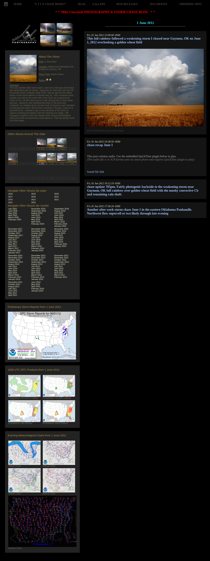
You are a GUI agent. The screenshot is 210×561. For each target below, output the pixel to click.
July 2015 (58, 235)
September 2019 (38, 211)
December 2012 (61, 255)
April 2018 (58, 219)
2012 (56, 199)
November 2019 (38, 209)
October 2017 (14, 233)
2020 (10, 194)
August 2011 (13, 286)
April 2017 (12, 246)
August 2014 (13, 264)
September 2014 (15, 262)
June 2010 (35, 282)
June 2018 (58, 215)
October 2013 (37, 260)
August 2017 (13, 237)
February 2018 (60, 224)
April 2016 (35, 244)
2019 (33, 194)
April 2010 (35, 286)
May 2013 (35, 271)
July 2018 (58, 213)
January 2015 (60, 246)
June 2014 (12, 268)
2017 (10, 197)
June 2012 (58, 268)
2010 (33, 202)
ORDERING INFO (190, 4)
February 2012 (60, 277)
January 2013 (37, 279)
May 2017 (12, 244)
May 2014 (12, 271)
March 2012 (59, 275)
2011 (10, 202)
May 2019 (35, 219)
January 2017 (14, 253)
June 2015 (58, 237)
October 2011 (14, 284)
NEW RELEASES (127, 4)
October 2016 (37, 233)
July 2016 (35, 237)
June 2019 (35, 217)
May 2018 (58, 217)
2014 (10, 199)
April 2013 (35, 273)
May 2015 (58, 240)
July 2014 (12, 266)
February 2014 (14, 277)
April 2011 (12, 295)
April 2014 (12, 273)
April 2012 (58, 273)
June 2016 (35, 240)
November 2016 (38, 231)
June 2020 (12, 211)
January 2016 (37, 250)
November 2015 (61, 229)
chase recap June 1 (100, 145)
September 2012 (61, 262)
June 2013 (35, 268)
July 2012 (58, 266)
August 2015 (59, 233)
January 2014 (14, 279)
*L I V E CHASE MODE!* (50, 4)
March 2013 (36, 275)
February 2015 (60, 244)
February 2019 (37, 224)
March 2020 (13, 217)
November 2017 (15, 231)
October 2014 (14, 260)
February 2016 (37, 248)
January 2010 (37, 291)
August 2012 (59, 264)
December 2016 (38, 229)
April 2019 (35, 222)
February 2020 (14, 219)
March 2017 (13, 248)
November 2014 (15, 258)
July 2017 (12, 240)
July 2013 (35, 266)
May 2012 (58, 271)
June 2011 (12, 291)
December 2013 (38, 255)
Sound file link (95, 171)
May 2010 (35, 284)
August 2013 (36, 264)
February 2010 (37, 289)
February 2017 (14, 250)
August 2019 (36, 213)
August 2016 (36, 235)
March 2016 (36, 246)
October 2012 (60, 260)
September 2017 (15, 235)
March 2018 (59, 222)
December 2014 (15, 255)
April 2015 (58, 242)
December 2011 (15, 282)
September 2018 (61, 209)
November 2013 (38, 258)
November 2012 (61, 258)
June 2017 (12, 242)
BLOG (82, 4)
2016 (33, 197)
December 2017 (15, 229)
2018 (56, 194)
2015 (56, 197)
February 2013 (37, 277)
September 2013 (38, 262)
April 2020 (12, 215)
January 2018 (60, 226)
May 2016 (35, 242)
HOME (17, 4)
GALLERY (99, 4)
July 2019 (35, 215)
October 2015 (60, 231)
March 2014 (13, 275)
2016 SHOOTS (158, 4)
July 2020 (12, 209)
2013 (33, 199)
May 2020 (12, 213)
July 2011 (12, 289)
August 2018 (59, 211)
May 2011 (12, 293)
